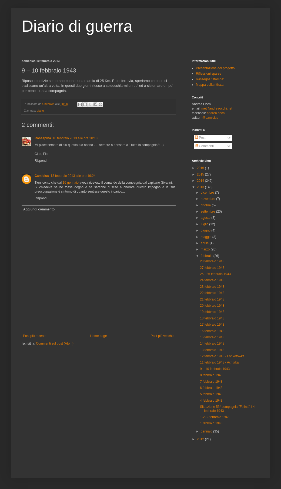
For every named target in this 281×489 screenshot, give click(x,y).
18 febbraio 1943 (212, 318)
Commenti (204, 146)
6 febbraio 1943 (211, 388)
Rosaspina (43, 138)
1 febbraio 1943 (211, 423)
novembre (208, 199)
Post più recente (34, 336)
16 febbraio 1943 (212, 331)
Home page (98, 336)
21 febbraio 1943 (212, 299)
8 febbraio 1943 (211, 375)
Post (200, 138)
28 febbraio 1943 (212, 261)
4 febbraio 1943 (211, 400)
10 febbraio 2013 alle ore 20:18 (75, 138)
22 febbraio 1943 (212, 293)
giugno (206, 230)
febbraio (207, 256)
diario (40, 110)
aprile (205, 243)
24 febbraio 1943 (212, 280)
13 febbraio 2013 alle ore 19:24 (73, 176)
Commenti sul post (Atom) (54, 343)
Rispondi (41, 161)
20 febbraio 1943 (212, 306)
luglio (205, 224)
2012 (201, 439)
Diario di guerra (77, 26)
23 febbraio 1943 (212, 287)
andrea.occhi (216, 113)
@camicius (210, 118)
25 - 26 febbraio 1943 (215, 274)
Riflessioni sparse (208, 73)
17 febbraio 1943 (212, 324)
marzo (206, 249)
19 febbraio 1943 (212, 312)
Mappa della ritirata (209, 85)
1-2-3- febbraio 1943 (214, 417)
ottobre (206, 205)
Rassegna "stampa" (210, 79)
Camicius (42, 176)
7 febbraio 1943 (211, 382)
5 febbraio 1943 (211, 394)
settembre (208, 211)
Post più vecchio (162, 336)
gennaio (207, 431)
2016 (201, 168)
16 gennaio (71, 182)
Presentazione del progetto (215, 68)
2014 (201, 181)
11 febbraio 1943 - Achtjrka (219, 362)
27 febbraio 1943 (212, 268)
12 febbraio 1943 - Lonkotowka (222, 356)
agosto (206, 218)
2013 (201, 187)
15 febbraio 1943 (212, 337)
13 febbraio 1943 (212, 350)
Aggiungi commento (39, 209)
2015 (201, 174)
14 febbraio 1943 (212, 343)
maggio (206, 237)
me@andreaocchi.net (216, 108)
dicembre (208, 192)
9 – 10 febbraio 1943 (215, 369)
